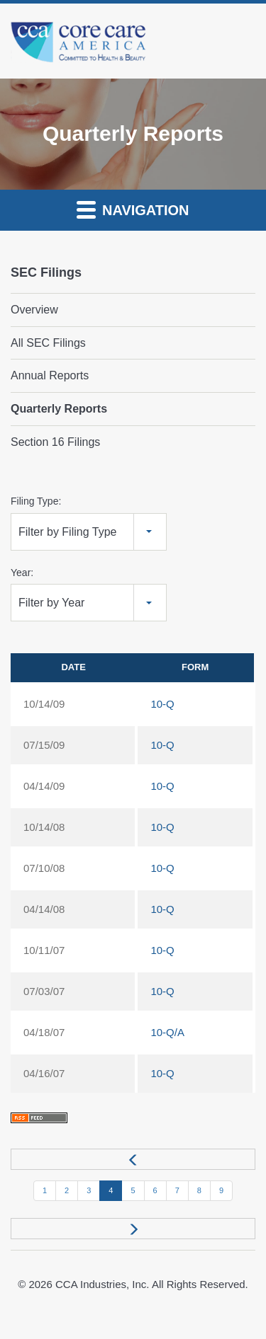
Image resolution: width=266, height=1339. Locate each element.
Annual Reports (50, 375)
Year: (22, 572)
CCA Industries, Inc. (102, 1284)
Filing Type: (36, 501)
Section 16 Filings (55, 442)
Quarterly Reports (59, 409)
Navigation (133, 209)
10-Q (162, 704)
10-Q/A (167, 1032)
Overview (34, 310)
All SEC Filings (48, 343)
